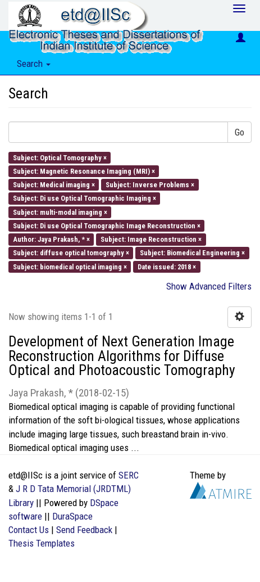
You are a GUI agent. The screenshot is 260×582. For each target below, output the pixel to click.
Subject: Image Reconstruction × (151, 239)
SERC (128, 475)
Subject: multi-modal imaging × (60, 211)
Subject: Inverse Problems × (150, 185)
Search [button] (34, 63)
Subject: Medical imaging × (54, 185)
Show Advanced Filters (209, 286)
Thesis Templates (41, 543)
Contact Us (28, 529)
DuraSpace (72, 516)
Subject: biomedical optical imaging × (70, 266)
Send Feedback (84, 529)
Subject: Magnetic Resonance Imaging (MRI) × (84, 170)
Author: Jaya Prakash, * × (51, 239)
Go (239, 132)
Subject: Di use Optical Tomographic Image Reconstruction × (106, 225)
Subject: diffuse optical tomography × (71, 253)
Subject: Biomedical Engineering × (192, 253)
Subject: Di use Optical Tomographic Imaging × (84, 198)
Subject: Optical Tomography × (60, 157)
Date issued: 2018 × (167, 266)
